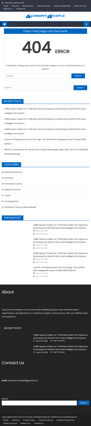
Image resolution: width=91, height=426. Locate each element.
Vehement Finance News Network (20, 207)
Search (5, 398)
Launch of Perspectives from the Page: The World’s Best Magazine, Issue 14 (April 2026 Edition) (45, 141)
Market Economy (12, 189)
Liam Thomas (42, 234)
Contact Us (20, 9)
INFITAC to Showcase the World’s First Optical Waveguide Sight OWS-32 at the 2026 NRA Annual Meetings (46, 151)
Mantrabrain (71, 417)
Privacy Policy (28, 6)
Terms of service (43, 6)
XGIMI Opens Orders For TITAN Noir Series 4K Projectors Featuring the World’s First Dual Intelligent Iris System (45, 111)
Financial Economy (13, 183)
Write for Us (7, 9)
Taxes (7, 195)
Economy (8, 178)
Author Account (80, 6)
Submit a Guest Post (62, 6)
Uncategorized (11, 201)
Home (5, 6)
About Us (15, 6)
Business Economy (13, 172)
